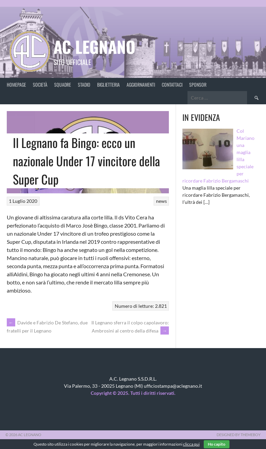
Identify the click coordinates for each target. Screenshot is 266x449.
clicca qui (191, 444)
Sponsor (197, 84)
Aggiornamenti (141, 84)
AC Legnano (94, 47)
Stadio (84, 84)
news (161, 201)
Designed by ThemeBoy (239, 434)
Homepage (16, 84)
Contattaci (172, 84)
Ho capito (216, 444)
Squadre (62, 84)
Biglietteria (108, 84)
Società (40, 84)
